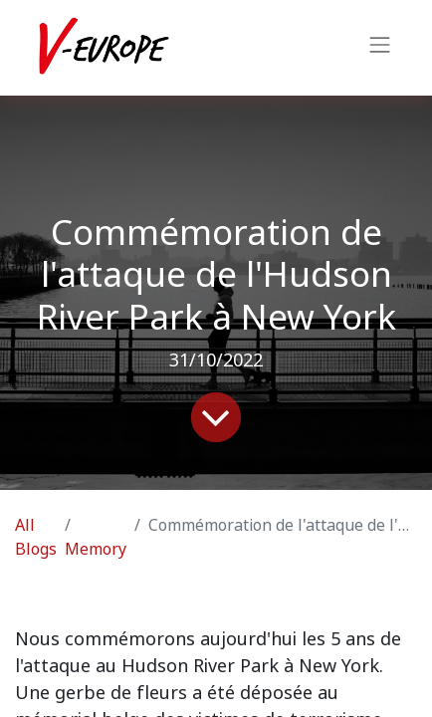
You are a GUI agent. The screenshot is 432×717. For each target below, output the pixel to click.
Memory (95, 549)
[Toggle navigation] (380, 48)
